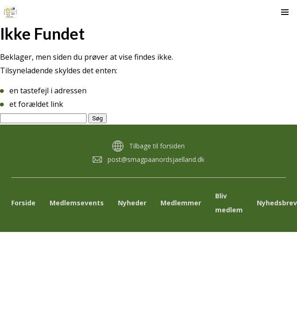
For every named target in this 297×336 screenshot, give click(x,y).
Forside (23, 202)
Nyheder (132, 202)
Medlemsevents (77, 202)
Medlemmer (180, 202)
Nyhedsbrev (277, 202)
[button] (285, 12)
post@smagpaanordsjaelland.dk (156, 159)
